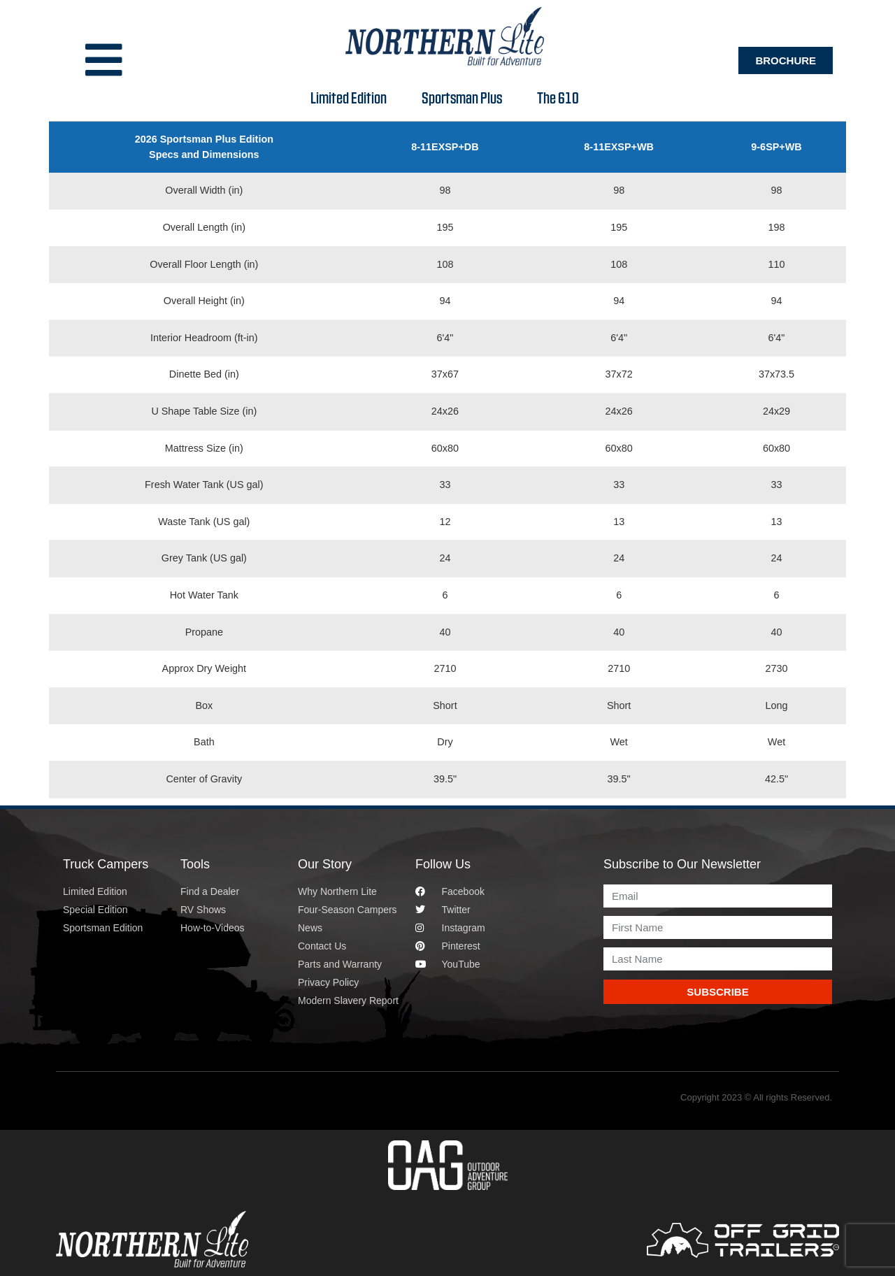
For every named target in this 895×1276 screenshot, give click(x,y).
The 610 (559, 97)
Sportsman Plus (465, 97)
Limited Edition (350, 97)
